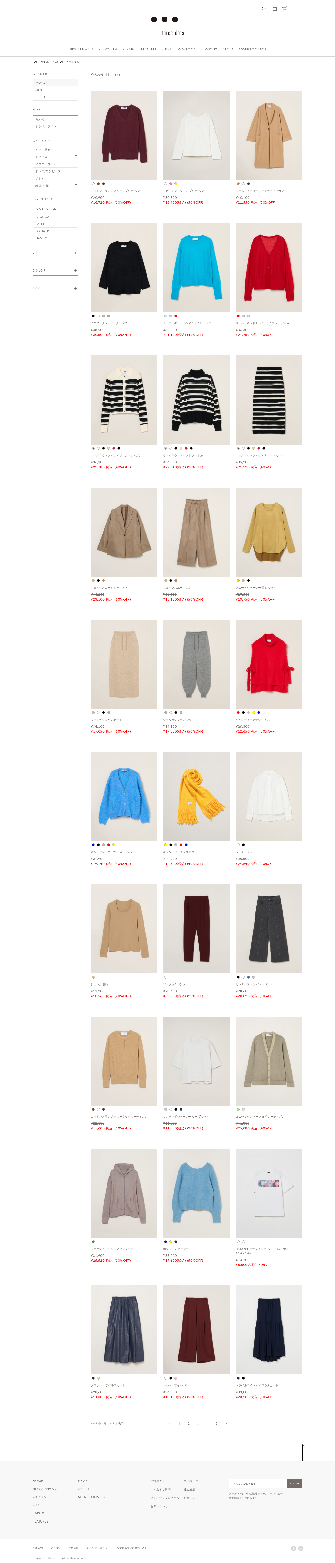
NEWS (166, 49)
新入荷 (39, 119)
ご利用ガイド (159, 1481)
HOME (38, 1480)
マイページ (191, 1481)
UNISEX (40, 97)
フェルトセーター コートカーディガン (260, 191)
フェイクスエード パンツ (178, 587)
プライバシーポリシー (98, 1548)
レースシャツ (244, 852)
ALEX (41, 224)
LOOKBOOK (186, 49)
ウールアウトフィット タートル (183, 455)
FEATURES (148, 49)
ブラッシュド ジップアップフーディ (113, 1249)
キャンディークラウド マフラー (183, 852)
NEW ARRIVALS (81, 49)
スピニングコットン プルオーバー (184, 191)
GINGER (43, 231)
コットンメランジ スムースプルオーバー (116, 191)
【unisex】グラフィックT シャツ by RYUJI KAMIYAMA (262, 1251)
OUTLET (211, 49)
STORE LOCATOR (252, 49)
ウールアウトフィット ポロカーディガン (116, 455)
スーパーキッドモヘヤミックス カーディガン (264, 323)
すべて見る (42, 149)
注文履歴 (189, 1489)
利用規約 (38, 1548)
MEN (131, 49)
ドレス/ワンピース (48, 171)
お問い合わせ (159, 1506)
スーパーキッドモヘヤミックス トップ (187, 323)
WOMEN (110, 49)
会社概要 (55, 1548)
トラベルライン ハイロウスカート (257, 1385)
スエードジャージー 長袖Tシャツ (256, 587)
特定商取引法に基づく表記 (132, 1548)
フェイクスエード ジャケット (109, 587)
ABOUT (227, 49)
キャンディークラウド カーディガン (113, 852)
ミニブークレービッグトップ (109, 323)
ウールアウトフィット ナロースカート (260, 455)
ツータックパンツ (174, 984)
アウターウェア (46, 164)
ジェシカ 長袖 (99, 984)
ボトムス (41, 178)
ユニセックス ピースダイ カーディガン (260, 1116)
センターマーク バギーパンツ (254, 984)
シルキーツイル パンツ (177, 1385)
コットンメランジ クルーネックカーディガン (119, 1116)
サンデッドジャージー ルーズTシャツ (186, 1116)
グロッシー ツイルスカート (108, 1385)
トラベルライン (46, 126)
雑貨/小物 (42, 185)
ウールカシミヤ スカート (106, 719)
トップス (41, 157)
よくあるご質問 (161, 1489)
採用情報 (73, 1548)
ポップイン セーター (176, 1249)
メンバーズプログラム (165, 1498)
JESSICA (43, 217)
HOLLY (42, 238)
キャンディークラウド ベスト (254, 719)
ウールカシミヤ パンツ (177, 719)
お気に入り (191, 1498)
